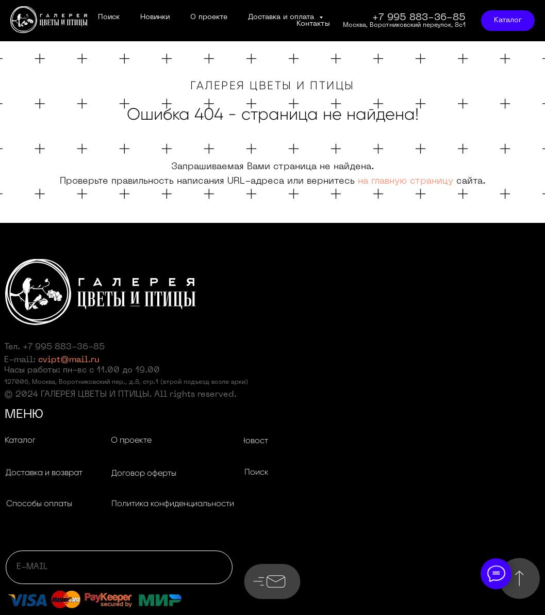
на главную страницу (405, 181)
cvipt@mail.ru (69, 360)
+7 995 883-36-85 (64, 347)
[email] (119, 567)
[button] (44, 473)
